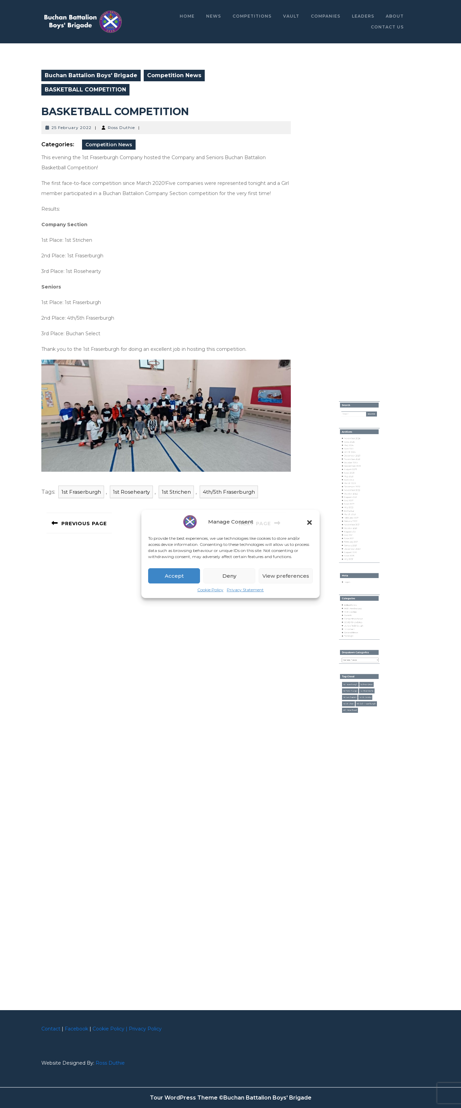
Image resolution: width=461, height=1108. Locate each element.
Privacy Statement (245, 589)
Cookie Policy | (110, 1029)
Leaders (363, 16)
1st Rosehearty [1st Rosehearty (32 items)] (364, 655)
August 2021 (353, 553)
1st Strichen (176, 492)
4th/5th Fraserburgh (229, 492)
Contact (50, 1029)
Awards (351, 607)
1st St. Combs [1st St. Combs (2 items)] (363, 659)
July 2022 (352, 533)
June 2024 (352, 495)
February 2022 (354, 544)
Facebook (76, 1029)
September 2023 (354, 511)
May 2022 (352, 537)
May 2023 (352, 517)
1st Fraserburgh (81, 492)
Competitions (252, 16)
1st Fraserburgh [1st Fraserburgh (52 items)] (353, 651)
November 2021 (354, 549)
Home (187, 16)
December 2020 (354, 564)
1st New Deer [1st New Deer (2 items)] (364, 651)
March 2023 (353, 522)
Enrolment (353, 615)
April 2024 (352, 500)
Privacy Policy (145, 1029)
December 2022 (354, 524)
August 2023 (353, 513)
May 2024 (352, 497)
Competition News (174, 75)
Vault (291, 16)
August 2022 (353, 531)
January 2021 (353, 562)
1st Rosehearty (131, 492)
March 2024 (353, 502)
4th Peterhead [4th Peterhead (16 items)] (353, 667)
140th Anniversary (355, 602)
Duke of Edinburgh (355, 613)
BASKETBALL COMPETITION (115, 111)
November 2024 (354, 493)
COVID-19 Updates (355, 611)
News (213, 16)
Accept (174, 576)
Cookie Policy (210, 589)
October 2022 (353, 529)
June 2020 (352, 568)
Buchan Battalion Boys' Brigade (91, 75)
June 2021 (352, 557)
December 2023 (354, 504)
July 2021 (352, 555)
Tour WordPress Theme (184, 1097)
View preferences (285, 576)
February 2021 (353, 559)
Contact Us (387, 26)
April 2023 (352, 520)
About (395, 16)
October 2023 (353, 509)
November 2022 (354, 526)
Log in (351, 585)
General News (353, 618)
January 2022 (353, 546)
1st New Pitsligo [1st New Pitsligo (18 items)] (353, 655)
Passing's (352, 620)
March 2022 (353, 542)
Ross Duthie (121, 127)
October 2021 (353, 551)
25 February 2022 (72, 127)
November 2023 (354, 506)
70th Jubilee (353, 604)
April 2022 (352, 539)
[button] (309, 521)
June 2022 (352, 535)
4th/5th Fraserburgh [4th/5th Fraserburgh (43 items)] (364, 663)
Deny (229, 576)
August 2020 (353, 566)
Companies (325, 16)
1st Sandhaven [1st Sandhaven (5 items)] (353, 659)
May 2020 (352, 571)
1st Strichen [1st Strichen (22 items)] (352, 663)
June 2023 (352, 515)
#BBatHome (353, 600)
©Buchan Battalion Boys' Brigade (265, 1097)
